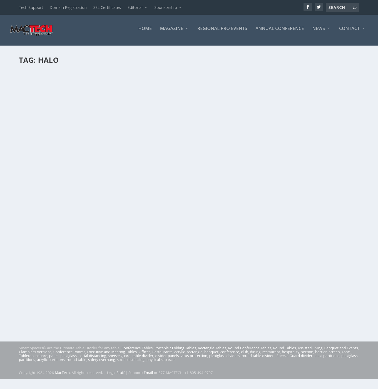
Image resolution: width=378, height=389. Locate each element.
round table (76, 363)
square (41, 359)
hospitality (290, 355)
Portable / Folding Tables (175, 351)
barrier (321, 355)
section (307, 355)
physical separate (161, 363)
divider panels (167, 359)
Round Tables (284, 351)
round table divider (258, 359)
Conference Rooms (69, 355)
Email (148, 376)
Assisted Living (310, 351)
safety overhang (101, 363)
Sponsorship (165, 7)
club (244, 355)
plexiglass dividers (224, 359)
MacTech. (63, 376)
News (318, 32)
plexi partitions (326, 359)
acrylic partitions (51, 363)
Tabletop (26, 359)
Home (145, 32)
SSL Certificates (107, 7)
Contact (349, 32)
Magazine (171, 32)
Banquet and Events (341, 351)
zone (346, 355)
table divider (142, 359)
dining (255, 355)
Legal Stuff (116, 376)
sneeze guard (119, 359)
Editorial (135, 7)
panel (54, 359)
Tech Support (31, 7)
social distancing (92, 359)
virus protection (194, 359)
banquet (211, 355)
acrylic (179, 355)
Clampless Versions (35, 355)
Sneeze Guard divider (294, 359)
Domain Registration (68, 7)
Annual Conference (279, 32)
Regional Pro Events (222, 32)
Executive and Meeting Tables (112, 355)
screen (334, 355)
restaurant (271, 355)
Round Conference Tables (249, 351)
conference (229, 355)
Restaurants (162, 355)
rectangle (194, 355)
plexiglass (68, 359)
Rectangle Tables (212, 351)
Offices (144, 355)
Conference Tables (137, 351)
